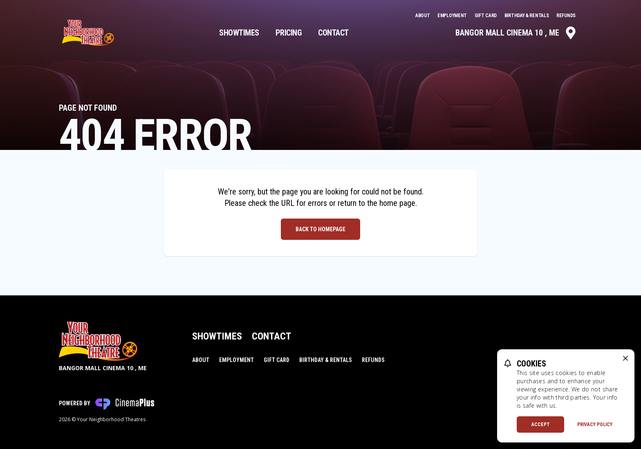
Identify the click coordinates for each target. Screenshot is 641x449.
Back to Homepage (320, 229)
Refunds (566, 15)
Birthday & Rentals (527, 15)
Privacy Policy (594, 424)
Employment (452, 15)
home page (397, 203)
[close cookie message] (625, 358)
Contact (333, 33)
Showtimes (239, 33)
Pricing (289, 33)
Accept (540, 424)
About (423, 15)
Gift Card (486, 15)
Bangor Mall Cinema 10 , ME (516, 32)
